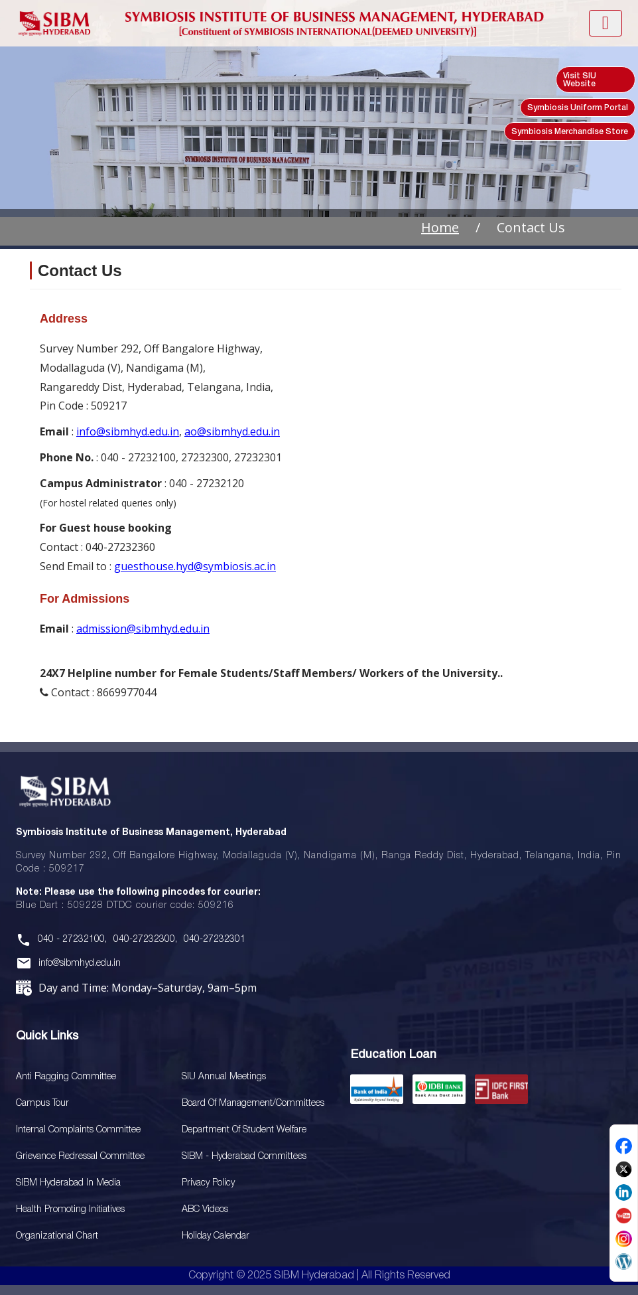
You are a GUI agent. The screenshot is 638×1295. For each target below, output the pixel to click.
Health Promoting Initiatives (70, 1209)
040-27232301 (214, 939)
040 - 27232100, (72, 939)
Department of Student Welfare (244, 1130)
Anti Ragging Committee (66, 1077)
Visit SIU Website (579, 80)
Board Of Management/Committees (253, 1103)
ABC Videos (205, 1209)
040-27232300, (145, 939)
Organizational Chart (57, 1236)
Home (440, 227)
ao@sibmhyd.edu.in (232, 431)
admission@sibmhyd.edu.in (143, 628)
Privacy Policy (208, 1183)
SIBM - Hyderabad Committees (244, 1156)
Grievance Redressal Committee (80, 1156)
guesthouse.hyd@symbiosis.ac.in (195, 566)
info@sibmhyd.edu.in (127, 431)
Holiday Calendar (215, 1236)
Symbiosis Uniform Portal (577, 108)
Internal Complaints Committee (78, 1130)
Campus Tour (42, 1103)
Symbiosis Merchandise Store (569, 131)
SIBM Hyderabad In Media (68, 1183)
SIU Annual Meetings (224, 1077)
